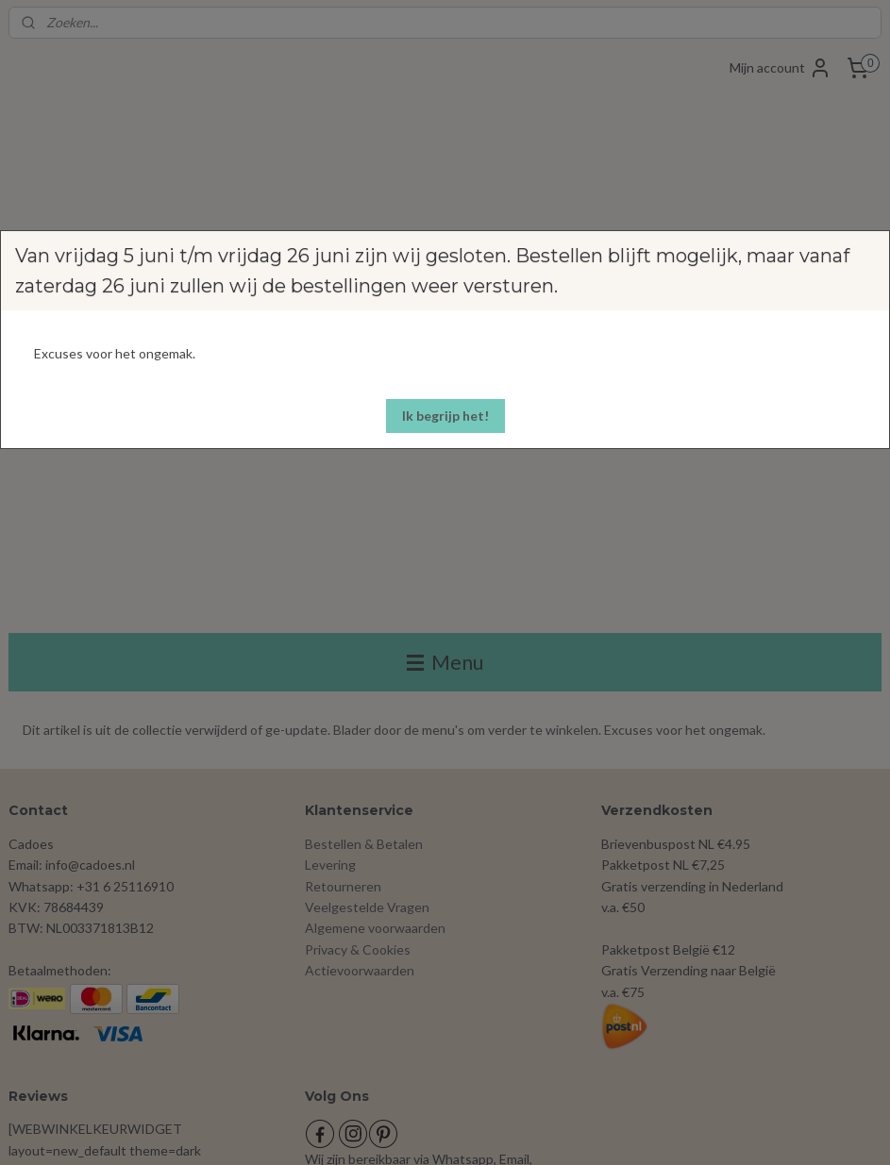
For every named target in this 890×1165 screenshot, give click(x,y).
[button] (445, 416)
